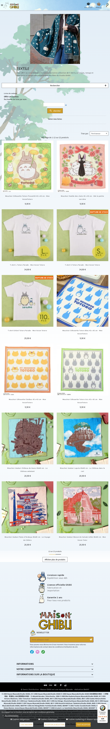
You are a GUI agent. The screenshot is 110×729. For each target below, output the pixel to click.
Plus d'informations (11, 715)
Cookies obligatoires (21, 719)
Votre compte (25, 669)
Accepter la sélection (54, 724)
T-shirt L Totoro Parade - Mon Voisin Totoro (27, 265)
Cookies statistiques (48, 719)
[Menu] (106, 705)
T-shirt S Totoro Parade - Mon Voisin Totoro (82, 265)
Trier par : (85, 133)
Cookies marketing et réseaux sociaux (84, 719)
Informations (25, 663)
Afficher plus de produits (55, 559)
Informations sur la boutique (36, 674)
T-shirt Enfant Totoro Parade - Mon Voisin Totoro (27, 330)
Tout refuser (26, 724)
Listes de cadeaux (10, 93)
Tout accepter (83, 724)
